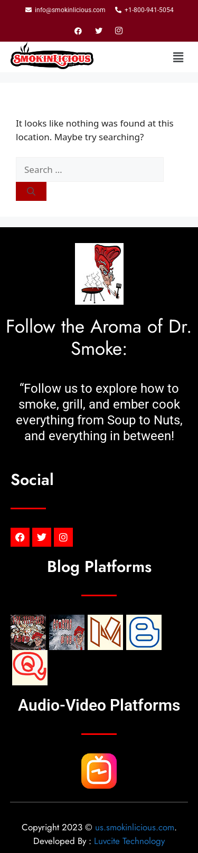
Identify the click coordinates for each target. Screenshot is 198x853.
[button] (178, 57)
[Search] (31, 191)
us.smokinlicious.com (134, 827)
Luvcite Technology (129, 841)
